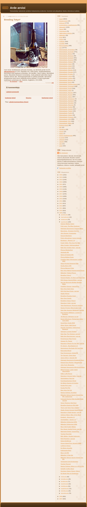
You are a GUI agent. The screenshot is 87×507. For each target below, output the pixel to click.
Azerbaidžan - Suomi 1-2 (68, 419)
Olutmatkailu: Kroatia (66, 74)
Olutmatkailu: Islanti (65, 66)
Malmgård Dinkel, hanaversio (70, 431)
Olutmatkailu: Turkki (65, 113)
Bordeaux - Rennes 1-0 (68, 240)
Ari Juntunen (64, 153)
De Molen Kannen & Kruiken (69, 383)
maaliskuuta (65, 488)
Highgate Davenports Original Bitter (72, 228)
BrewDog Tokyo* (66, 275)
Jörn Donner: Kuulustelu (68, 233)
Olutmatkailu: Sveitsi (65, 107)
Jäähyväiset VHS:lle (65, 33)
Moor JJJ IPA (65, 453)
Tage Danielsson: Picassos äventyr (72, 305)
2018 (61, 191)
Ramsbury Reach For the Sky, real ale (72, 343)
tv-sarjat (61, 137)
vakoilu (61, 141)
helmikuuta (64, 491)
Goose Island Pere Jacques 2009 (71, 443)
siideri (61, 133)
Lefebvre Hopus (66, 445)
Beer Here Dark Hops (67, 289)
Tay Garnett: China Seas (68, 355)
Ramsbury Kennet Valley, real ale (71, 376)
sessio (61, 131)
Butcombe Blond (66, 350)
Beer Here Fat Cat (66, 390)
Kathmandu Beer (66, 450)
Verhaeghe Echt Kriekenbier (69, 461)
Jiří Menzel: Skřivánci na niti (69, 316)
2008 (61, 496)
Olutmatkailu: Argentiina (67, 49)
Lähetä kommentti (12, 92)
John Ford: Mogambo (67, 365)
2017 (61, 194)
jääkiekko (62, 35)
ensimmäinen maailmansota (68, 25)
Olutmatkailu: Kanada (66, 72)
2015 (61, 198)
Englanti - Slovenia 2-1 (68, 417)
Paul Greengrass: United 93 (69, 353)
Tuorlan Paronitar (66, 434)
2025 (61, 175)
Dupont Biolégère (66, 235)
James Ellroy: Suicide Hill (69, 357)
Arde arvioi (17, 8)
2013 (61, 203)
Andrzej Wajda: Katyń (67, 224)
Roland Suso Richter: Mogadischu (71, 362)
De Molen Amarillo (66, 448)
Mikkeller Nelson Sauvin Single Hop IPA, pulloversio (72, 395)
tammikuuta (65, 493)
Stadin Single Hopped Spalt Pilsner (72, 410)
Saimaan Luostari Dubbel (68, 331)
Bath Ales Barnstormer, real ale (70, 336)
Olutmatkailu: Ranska (66, 92)
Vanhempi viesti (47, 98)
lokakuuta (64, 219)
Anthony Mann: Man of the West (71, 415)
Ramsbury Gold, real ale (68, 303)
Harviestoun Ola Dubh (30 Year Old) (72, 348)
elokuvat (62, 23)
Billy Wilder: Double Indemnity (70, 436)
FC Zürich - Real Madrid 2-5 (69, 346)
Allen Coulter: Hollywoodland (70, 245)
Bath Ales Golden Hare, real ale (70, 247)
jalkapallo (62, 27)
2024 (61, 177)
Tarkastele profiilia (65, 168)
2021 (61, 184)
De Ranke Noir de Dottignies (69, 473)
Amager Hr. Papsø (66, 341)
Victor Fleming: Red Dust (68, 403)
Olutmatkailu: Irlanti (65, 64)
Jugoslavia (62, 31)
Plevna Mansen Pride (67, 268)
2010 (61, 210)
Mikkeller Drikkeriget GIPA (69, 424)
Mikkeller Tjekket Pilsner (68, 273)
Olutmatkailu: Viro (65, 121)
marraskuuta (65, 217)
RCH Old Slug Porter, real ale (70, 291)
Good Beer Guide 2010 (68, 323)
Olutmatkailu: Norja (65, 82)
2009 (61, 213)
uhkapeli (62, 139)
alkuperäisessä (9, 71)
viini (60, 143)
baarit (61, 19)
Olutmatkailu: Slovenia (66, 105)
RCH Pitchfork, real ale (68, 438)
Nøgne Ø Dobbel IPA (67, 254)
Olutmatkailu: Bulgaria (66, 55)
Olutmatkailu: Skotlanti (66, 101)
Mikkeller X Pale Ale (67, 455)
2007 (61, 499)
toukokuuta (64, 484)
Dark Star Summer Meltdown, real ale (72, 310)
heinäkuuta (64, 479)
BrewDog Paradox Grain (68, 296)
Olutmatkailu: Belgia (65, 53)
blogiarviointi (63, 21)
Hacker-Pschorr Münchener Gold (71, 308)
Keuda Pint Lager (66, 385)
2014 (61, 201)
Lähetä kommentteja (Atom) (18, 102)
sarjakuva (62, 129)
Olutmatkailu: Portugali (66, 86)
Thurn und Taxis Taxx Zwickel (70, 407)
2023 (61, 179)
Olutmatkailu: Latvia (65, 76)
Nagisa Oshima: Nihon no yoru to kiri (72, 466)
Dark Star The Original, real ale (70, 334)
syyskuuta (64, 222)
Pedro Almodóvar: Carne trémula (71, 238)
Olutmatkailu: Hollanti (66, 62)
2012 (61, 205)
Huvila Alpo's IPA (66, 265)
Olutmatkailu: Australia (66, 51)
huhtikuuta (64, 486)
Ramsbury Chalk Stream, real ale (71, 412)
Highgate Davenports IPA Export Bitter (73, 367)
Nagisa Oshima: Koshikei (68, 392)
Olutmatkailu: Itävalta (66, 70)
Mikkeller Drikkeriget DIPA (69, 422)
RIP (60, 127)
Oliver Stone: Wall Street (68, 325)
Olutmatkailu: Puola (65, 88)
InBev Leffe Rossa (66, 373)
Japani (61, 29)
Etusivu (28, 98)
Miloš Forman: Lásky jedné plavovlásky (69, 370)
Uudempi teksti (10, 98)
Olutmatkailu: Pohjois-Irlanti (68, 84)
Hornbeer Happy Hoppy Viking (70, 471)
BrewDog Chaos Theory (68, 300)
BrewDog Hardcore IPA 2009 (69, 405)
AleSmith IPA (65, 252)
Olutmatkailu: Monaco (66, 80)
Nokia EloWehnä (66, 441)
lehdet (61, 39)
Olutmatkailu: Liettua (65, 78)
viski (60, 145)
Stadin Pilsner (65, 293)
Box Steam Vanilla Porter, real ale (71, 429)
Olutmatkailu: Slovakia (66, 103)
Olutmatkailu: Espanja (66, 60)
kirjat (60, 37)
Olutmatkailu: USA (65, 119)
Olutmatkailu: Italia (65, 68)
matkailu (62, 41)
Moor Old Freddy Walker (68, 426)
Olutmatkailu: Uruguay (66, 117)
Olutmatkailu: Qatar (65, 90)
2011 (61, 208)
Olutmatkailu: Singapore (67, 98)
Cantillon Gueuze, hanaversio (70, 286)
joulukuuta (64, 214)
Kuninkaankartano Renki (68, 381)
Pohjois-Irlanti (63, 125)
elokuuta (64, 476)
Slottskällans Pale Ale (67, 378)
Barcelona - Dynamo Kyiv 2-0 (70, 231)
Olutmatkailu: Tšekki (65, 111)
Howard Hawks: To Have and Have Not (73, 277)
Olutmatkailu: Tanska (65, 109)
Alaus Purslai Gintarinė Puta (69, 263)
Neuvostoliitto (63, 45)
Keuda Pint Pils (65, 388)
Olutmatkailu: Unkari (65, 115)
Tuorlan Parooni (66, 464)
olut (53, 82)
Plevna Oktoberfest (67, 250)
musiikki (62, 43)
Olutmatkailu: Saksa (65, 96)
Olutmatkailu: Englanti (66, 58)
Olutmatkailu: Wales (65, 123)
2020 (61, 186)
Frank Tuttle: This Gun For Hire (70, 243)
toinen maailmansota (65, 135)
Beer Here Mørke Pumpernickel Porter (72, 270)
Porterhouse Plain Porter (68, 338)
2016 (61, 196)
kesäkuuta (64, 481)
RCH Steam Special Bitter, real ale (71, 280)
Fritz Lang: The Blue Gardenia (70, 226)
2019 (61, 189)
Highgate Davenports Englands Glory (72, 360)
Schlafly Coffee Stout (67, 468)
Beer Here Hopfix (66, 298)
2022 (61, 182)
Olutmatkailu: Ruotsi (65, 94)
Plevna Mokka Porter (67, 257)
